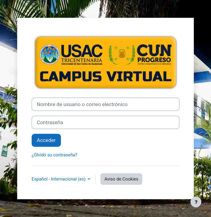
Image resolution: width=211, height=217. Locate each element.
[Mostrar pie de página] (196, 202)
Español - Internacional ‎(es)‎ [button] (59, 179)
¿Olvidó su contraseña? (54, 155)
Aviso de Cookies (121, 179)
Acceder (46, 140)
